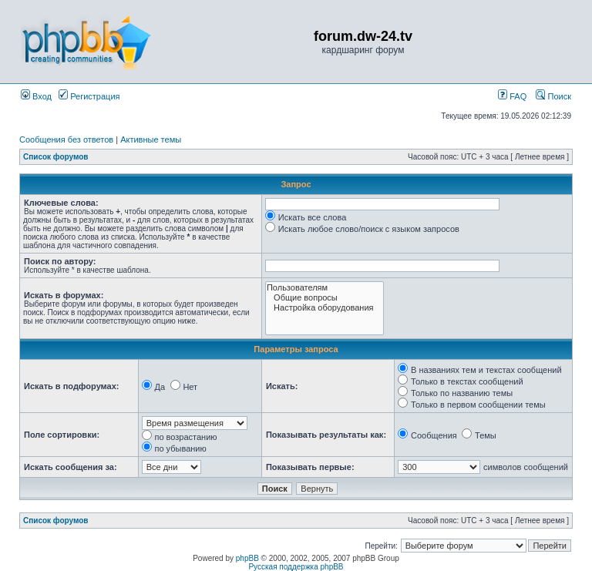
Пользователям (324, 288)
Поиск (553, 96)
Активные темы (150, 139)
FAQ (512, 96)
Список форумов (56, 157)
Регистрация (89, 96)
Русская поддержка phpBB (295, 567)
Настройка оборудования (324, 308)
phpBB (247, 558)
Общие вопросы (324, 298)
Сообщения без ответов (66, 139)
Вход (36, 96)
